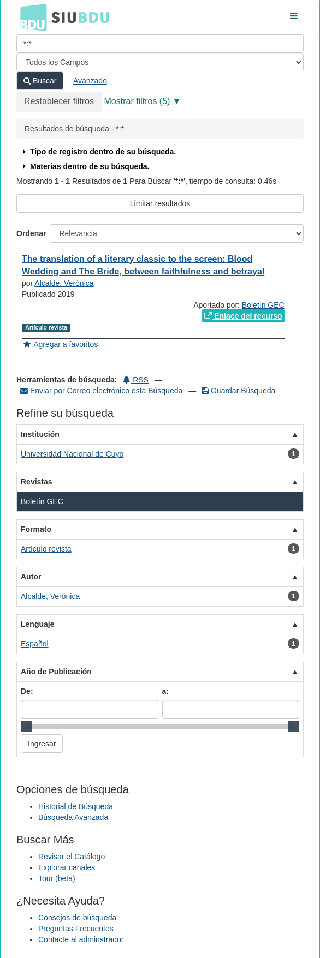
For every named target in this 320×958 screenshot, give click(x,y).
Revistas (36, 481)
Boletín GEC (263, 305)
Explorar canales (66, 867)
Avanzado (90, 80)
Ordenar (31, 233)
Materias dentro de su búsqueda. (85, 166)
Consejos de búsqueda (77, 917)
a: (165, 691)
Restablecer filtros (59, 101)
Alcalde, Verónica (63, 283)
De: (27, 691)
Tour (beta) (56, 878)
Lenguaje (37, 624)
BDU (30, 17)
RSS (136, 379)
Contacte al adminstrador (80, 939)
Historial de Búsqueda (75, 806)
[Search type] (160, 62)
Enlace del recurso (243, 316)
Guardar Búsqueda (238, 390)
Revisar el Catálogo (71, 856)
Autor (31, 576)
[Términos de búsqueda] (160, 43)
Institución (40, 434)
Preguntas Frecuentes (76, 928)
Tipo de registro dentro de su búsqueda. (98, 151)
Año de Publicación (56, 671)
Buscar (39, 80)
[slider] (26, 726)
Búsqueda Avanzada (73, 817)
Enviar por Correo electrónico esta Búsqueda (102, 390)
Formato (36, 529)
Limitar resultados (160, 203)
